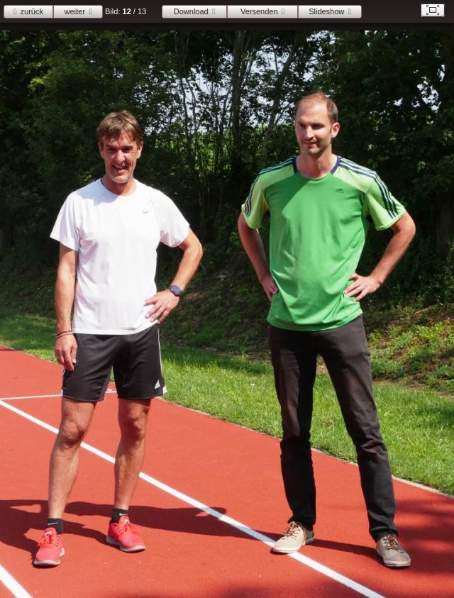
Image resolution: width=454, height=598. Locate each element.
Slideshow (326, 11)
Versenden (259, 11)
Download (191, 11)
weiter (75, 11)
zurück (32, 11)
